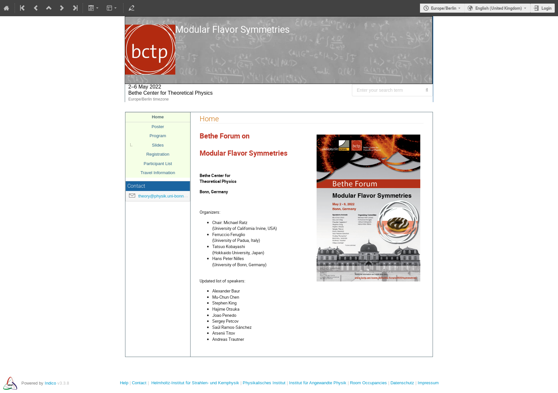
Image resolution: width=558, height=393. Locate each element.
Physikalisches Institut (264, 383)
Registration (157, 154)
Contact (139, 383)
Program (157, 135)
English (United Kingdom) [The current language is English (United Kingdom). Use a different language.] (498, 8)
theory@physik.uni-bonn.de (164, 196)
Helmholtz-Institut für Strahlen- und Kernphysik (195, 383)
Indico (50, 383)
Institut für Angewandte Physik (318, 383)
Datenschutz (402, 383)
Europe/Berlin (443, 8)
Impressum (428, 383)
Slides (158, 145)
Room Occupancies (368, 383)
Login (546, 8)
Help (124, 383)
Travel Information (158, 172)
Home (158, 116)
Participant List (158, 163)
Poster (158, 126)
